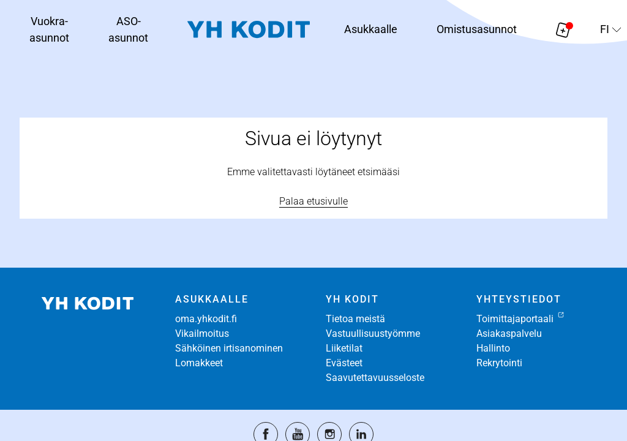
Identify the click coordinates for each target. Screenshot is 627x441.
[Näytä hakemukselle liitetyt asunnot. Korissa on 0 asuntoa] (563, 29)
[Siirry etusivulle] (248, 30)
